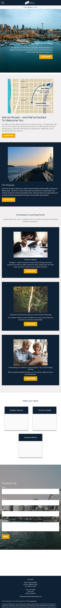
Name (4, 487)
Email (3, 498)
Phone (4, 510)
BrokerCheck (33, 601)
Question (5, 521)
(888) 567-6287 (33, 584)
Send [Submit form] (6, 536)
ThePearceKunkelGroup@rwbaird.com (30, 596)
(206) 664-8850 (32, 582)
